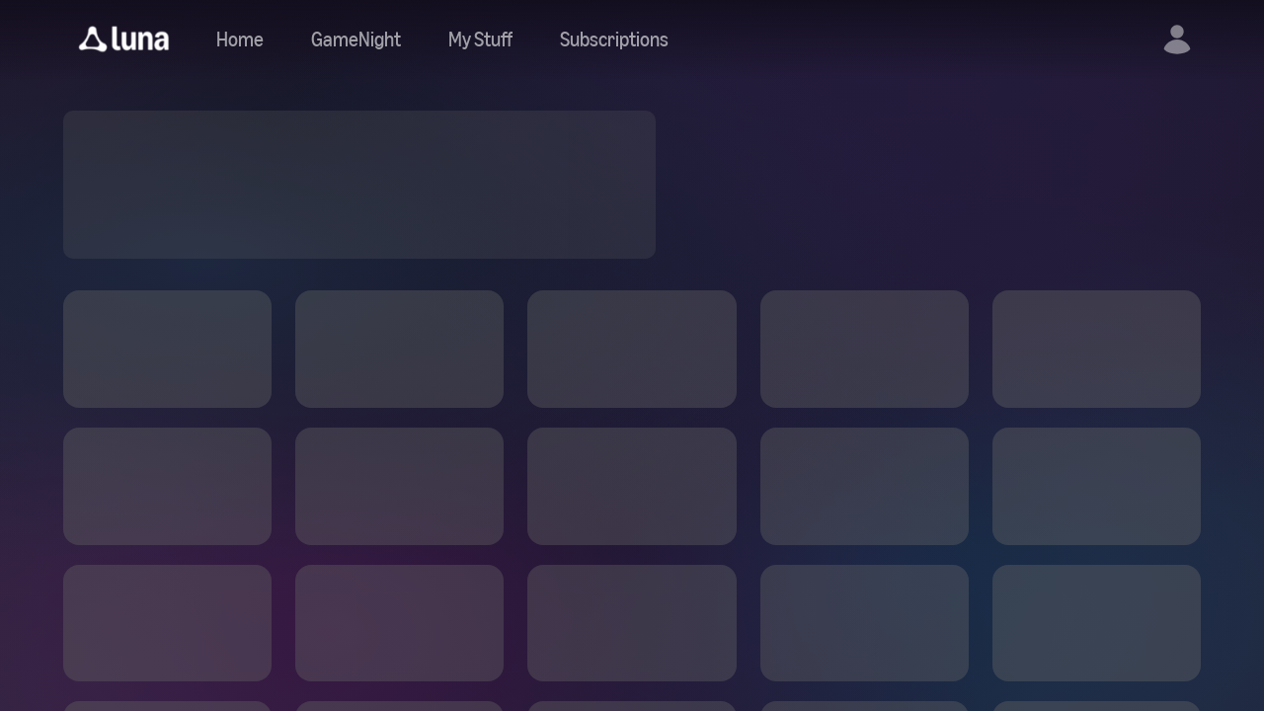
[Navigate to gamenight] (356, 39)
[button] (124, 39)
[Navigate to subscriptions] (614, 39)
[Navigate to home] (239, 39)
